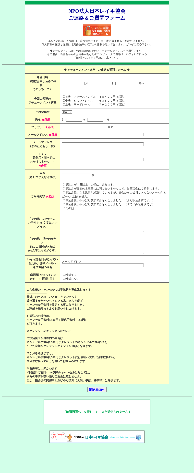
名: (82, 119)
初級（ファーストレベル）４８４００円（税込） (93, 96)
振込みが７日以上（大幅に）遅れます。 (87, 188)
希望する (68, 289)
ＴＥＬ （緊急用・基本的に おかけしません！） (41, 157)
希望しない (69, 293)
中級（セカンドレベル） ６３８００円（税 (90, 100)
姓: (61, 119)
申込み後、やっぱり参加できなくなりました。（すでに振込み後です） (107, 208)
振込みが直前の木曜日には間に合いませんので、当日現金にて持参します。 (110, 192)
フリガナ (35, 127)
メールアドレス (37, 134)
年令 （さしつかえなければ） (41, 177)
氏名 (41, 119)
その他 (66, 212)
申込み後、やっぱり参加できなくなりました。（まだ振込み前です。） (107, 204)
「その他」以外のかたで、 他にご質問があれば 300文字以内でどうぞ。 (41, 253)
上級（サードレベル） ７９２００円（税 (90, 104)
